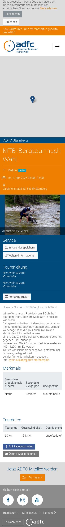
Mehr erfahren (48, 8)
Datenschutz (32, 512)
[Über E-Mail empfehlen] (21, 454)
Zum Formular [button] (32, 477)
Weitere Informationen (20, 255)
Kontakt (49, 512)
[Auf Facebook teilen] (19, 447)
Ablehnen (11, 22)
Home (6, 307)
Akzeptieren (13, 14)
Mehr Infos (9, 276)
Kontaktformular (16, 296)
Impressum (11, 512)
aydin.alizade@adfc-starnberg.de (29, 360)
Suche (18, 307)
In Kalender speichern (20, 247)
